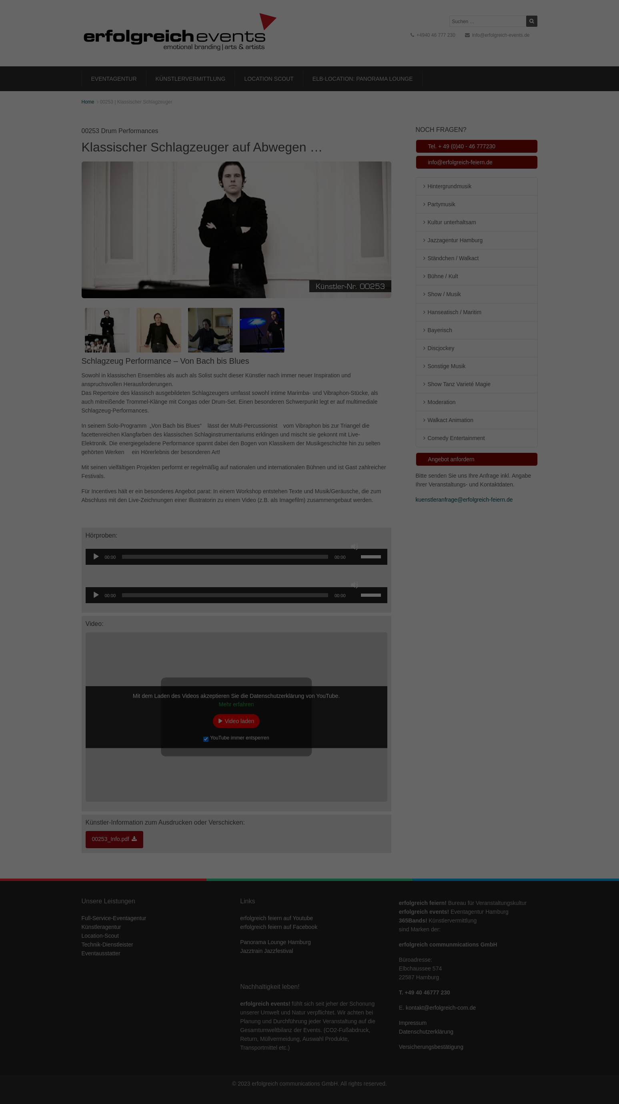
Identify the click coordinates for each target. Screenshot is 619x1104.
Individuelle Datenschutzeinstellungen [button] (309, 199)
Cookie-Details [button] (274, 216)
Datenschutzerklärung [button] (313, 216)
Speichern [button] (309, 175)
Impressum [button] (348, 216)
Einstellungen (222, 105)
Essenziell (224, 124)
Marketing (300, 124)
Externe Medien (383, 124)
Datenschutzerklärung (259, 97)
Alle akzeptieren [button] (309, 152)
